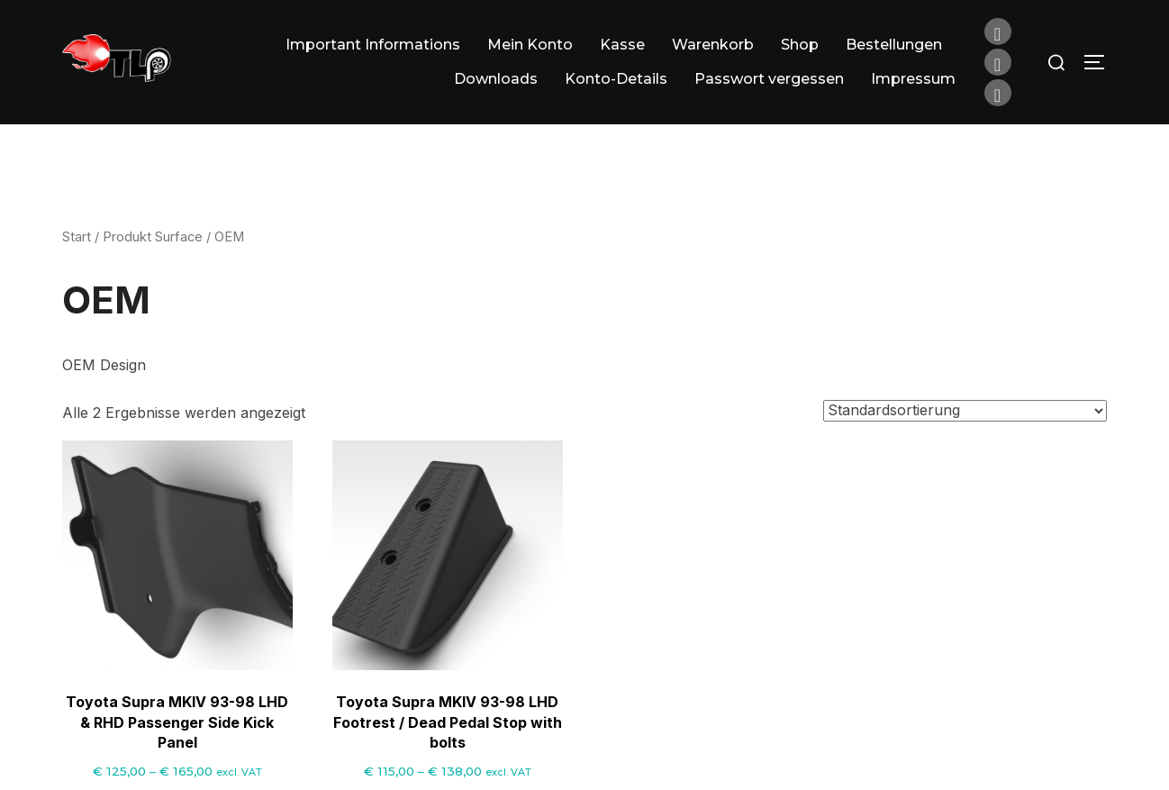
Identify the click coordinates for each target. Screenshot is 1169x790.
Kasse (622, 44)
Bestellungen (894, 44)
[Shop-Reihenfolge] (965, 434)
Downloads (496, 78)
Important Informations (372, 44)
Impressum (913, 78)
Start (76, 260)
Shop (800, 44)
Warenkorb (713, 44)
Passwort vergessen (769, 78)
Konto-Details (616, 78)
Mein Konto (530, 44)
